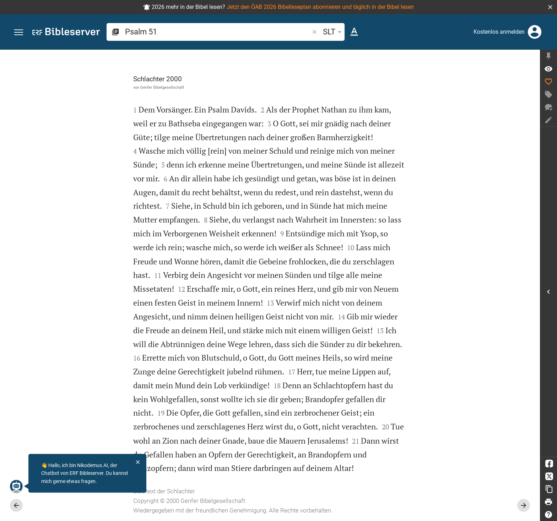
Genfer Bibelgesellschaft (162, 87)
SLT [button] (333, 31)
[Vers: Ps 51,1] (548, 68)
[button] (550, 7)
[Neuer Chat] (548, 107)
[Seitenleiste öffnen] (548, 292)
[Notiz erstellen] (548, 120)
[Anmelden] (534, 32)
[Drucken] (548, 501)
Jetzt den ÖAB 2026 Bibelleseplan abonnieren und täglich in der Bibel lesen (320, 7)
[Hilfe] (548, 514)
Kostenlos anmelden (499, 31)
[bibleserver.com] (66, 32)
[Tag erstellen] (548, 94)
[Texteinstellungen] (354, 32)
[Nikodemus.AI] (16, 486)
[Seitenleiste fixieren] (548, 56)
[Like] (548, 81)
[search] (217, 31)
